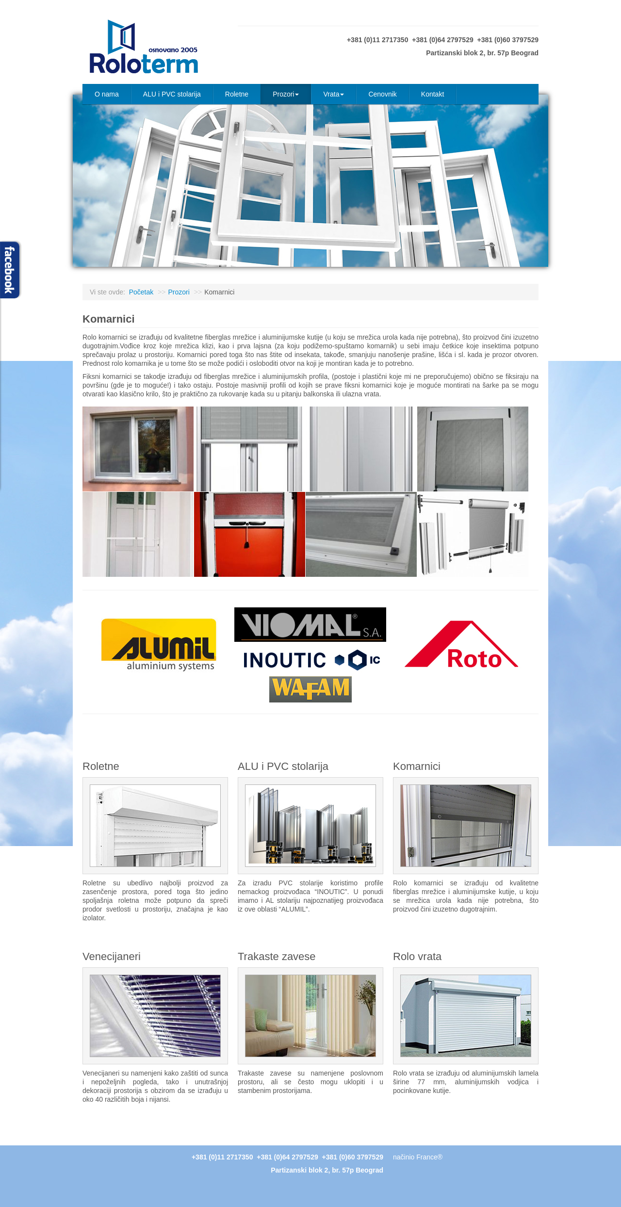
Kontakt (432, 94)
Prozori (286, 94)
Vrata (333, 94)
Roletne (236, 94)
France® (429, 1157)
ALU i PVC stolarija (172, 94)
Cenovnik (382, 94)
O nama (107, 94)
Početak (141, 292)
